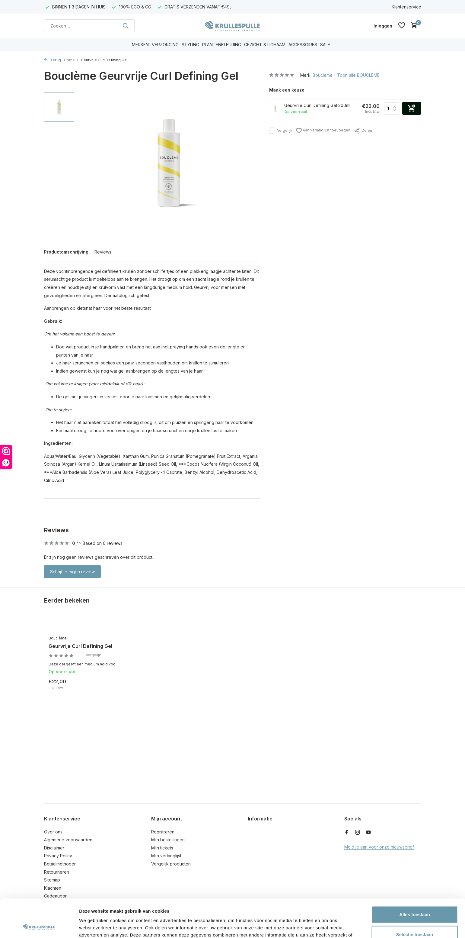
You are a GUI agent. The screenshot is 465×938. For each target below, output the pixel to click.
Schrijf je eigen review (72, 571)
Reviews (102, 251)
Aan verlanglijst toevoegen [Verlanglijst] (323, 131)
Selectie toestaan (414, 898)
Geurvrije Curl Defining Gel (80, 646)
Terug (52, 60)
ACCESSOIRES (302, 44)
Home (71, 60)
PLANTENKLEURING (221, 44)
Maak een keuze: (287, 89)
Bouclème (323, 75)
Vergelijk (280, 130)
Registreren (162, 831)
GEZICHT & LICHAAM (264, 44)
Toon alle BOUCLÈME (358, 75)
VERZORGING (165, 44)
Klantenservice (406, 6)
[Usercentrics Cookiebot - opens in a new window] (39, 926)
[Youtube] (368, 832)
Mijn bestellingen (168, 839)
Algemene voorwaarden (68, 839)
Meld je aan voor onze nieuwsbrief (379, 846)
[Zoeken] (89, 25)
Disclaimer (54, 847)
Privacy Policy (58, 855)
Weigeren (414, 918)
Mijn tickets (162, 847)
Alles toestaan (414, 878)
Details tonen (326, 926)
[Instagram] (357, 832)
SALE (325, 44)
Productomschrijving (66, 251)
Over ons (53, 831)
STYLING (190, 44)
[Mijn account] (383, 25)
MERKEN (140, 44)
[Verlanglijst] (401, 25)
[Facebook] (346, 832)
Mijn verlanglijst (166, 855)
